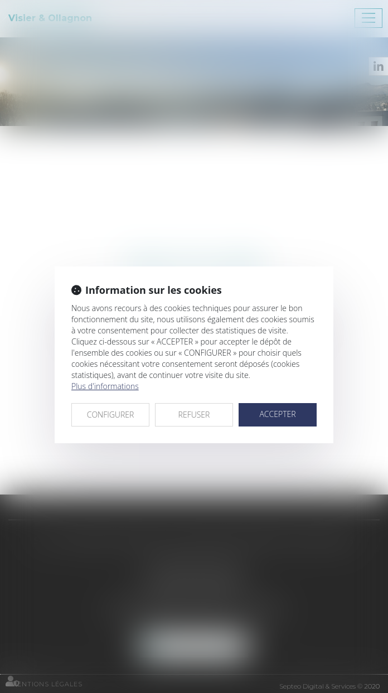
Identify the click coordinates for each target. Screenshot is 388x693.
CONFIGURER (110, 414)
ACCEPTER (277, 414)
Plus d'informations (105, 386)
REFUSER (194, 414)
